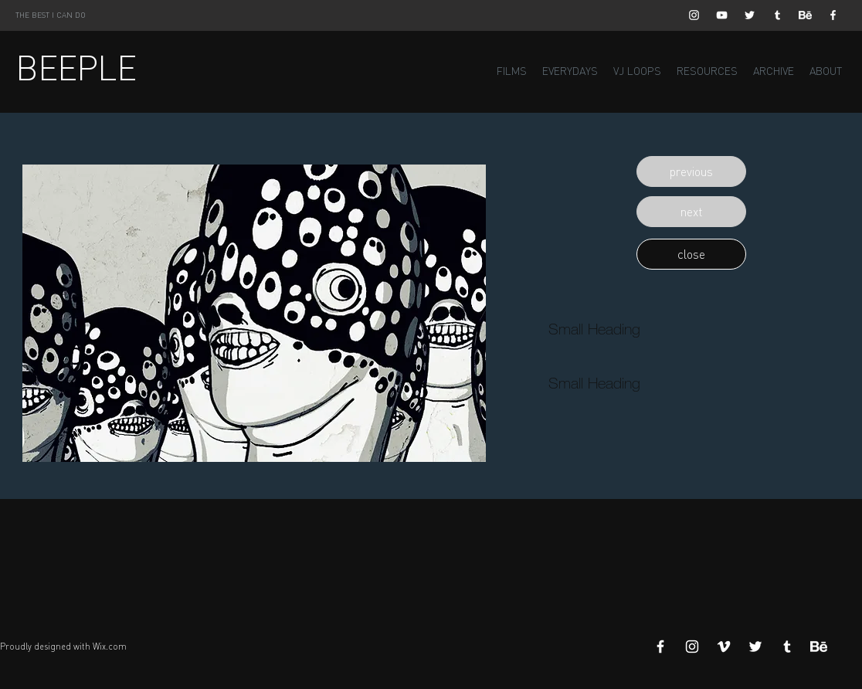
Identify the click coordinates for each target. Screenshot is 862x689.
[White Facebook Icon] (833, 15)
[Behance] (805, 15)
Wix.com (110, 646)
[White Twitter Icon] (749, 15)
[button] (691, 171)
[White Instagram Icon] (694, 15)
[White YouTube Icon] (721, 15)
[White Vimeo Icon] (723, 646)
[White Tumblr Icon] (777, 15)
